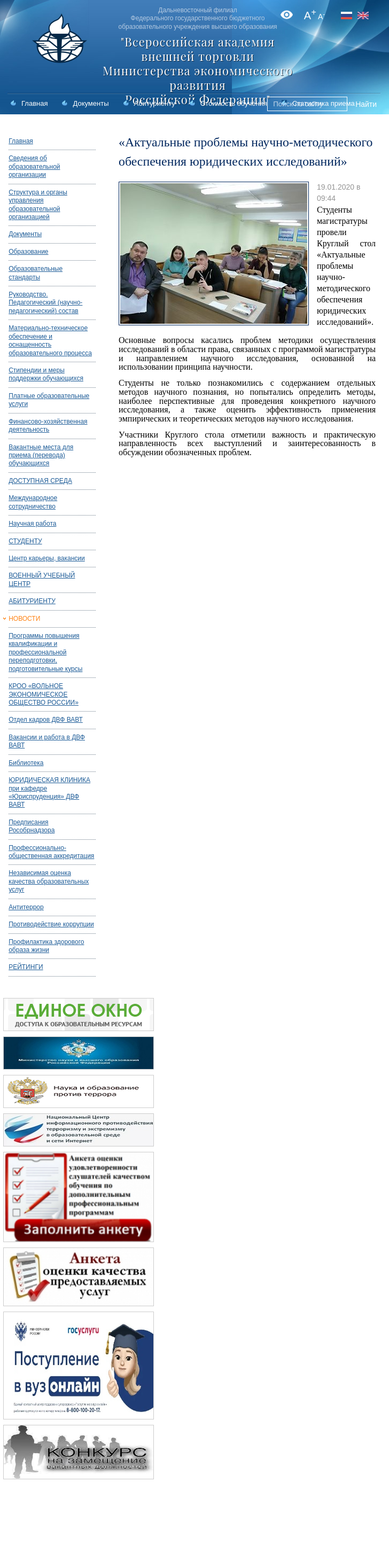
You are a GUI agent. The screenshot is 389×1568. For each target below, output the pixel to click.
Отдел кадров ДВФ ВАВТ (46, 719)
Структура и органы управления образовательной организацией (38, 205)
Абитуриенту (154, 103)
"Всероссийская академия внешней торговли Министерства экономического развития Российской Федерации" (198, 70)
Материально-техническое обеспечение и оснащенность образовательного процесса (50, 340)
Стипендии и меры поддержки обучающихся (46, 374)
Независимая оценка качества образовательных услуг (49, 881)
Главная (34, 103)
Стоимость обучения (233, 103)
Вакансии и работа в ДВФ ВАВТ (47, 741)
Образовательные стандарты (36, 272)
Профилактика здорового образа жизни (46, 946)
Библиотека (26, 763)
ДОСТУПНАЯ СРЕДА (40, 481)
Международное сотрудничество (33, 502)
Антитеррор (26, 907)
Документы (90, 103)
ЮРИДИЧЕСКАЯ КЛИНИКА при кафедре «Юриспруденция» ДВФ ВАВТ (49, 792)
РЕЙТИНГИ (26, 967)
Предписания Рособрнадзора (32, 826)
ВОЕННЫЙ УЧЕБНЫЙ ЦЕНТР (42, 579)
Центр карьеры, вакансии (47, 558)
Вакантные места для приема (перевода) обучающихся (41, 455)
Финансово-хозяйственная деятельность (48, 425)
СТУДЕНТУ (25, 541)
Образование (28, 251)
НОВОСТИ (24, 618)
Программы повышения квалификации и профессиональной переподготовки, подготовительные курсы (45, 652)
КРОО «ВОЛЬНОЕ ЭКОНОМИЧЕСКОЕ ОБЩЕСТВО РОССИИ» (44, 694)
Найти (366, 104)
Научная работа (32, 523)
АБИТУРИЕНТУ (32, 601)
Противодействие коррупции (51, 924)
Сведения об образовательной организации (34, 166)
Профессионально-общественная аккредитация (51, 852)
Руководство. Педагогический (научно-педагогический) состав (45, 303)
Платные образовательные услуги (49, 400)
